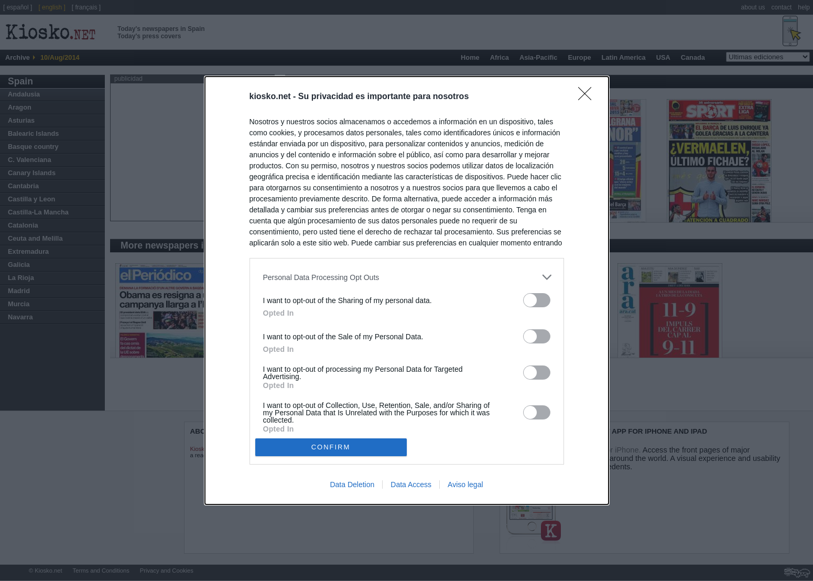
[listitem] (406, 277)
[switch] (536, 300)
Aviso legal (465, 484)
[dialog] (407, 290)
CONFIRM (331, 447)
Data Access (411, 484)
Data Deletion (352, 484)
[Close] (588, 97)
